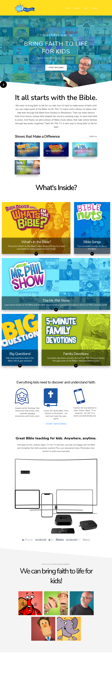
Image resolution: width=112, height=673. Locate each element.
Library (77, 8)
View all (93, 136)
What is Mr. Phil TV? (25, 152)
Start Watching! (56, 68)
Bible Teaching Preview (55, 152)
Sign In (94, 8)
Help (86, 8)
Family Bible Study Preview (24, 169)
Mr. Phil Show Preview (83, 152)
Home (67, 8)
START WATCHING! (56, 423)
